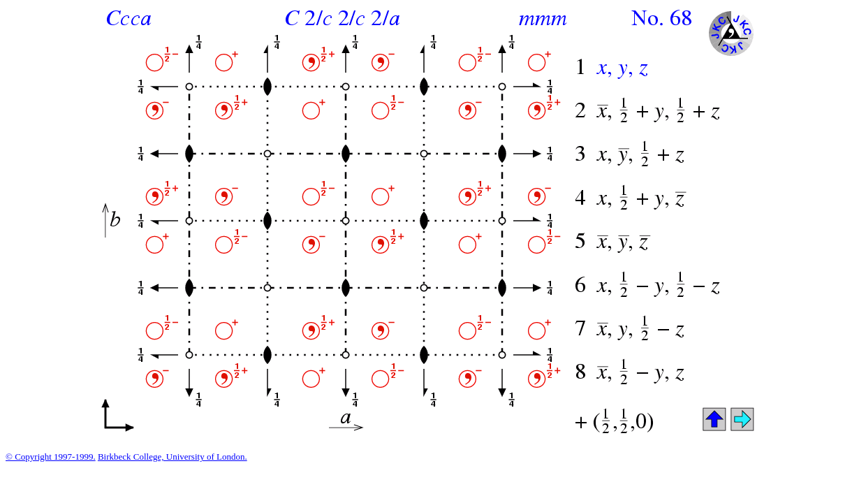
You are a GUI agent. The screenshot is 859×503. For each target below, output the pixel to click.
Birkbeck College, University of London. (172, 456)
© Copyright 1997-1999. (51, 456)
